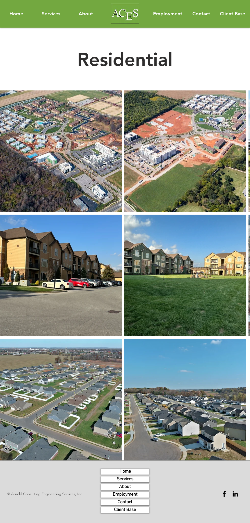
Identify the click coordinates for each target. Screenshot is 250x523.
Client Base (125, 510)
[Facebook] (224, 494)
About (125, 487)
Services (125, 479)
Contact (125, 502)
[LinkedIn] (235, 494)
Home (125, 471)
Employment (125, 494)
